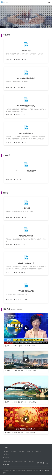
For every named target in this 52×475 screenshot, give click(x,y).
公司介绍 (6, 451)
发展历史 (21, 451)
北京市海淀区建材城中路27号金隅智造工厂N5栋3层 (19, 461)
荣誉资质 (13, 451)
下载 (24, 59)
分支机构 (38, 451)
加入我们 (6, 454)
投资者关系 (29, 451)
